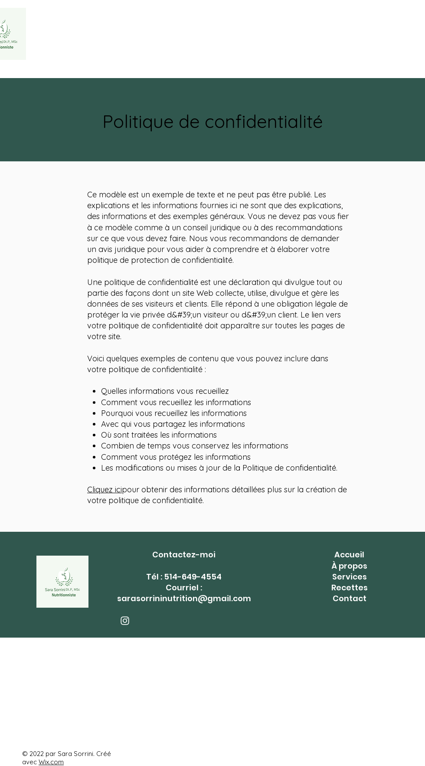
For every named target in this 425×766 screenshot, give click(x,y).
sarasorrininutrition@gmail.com (184, 598)
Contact (349, 598)
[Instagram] (125, 620)
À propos (349, 565)
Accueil (349, 554)
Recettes (349, 587)
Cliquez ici (104, 489)
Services (349, 576)
